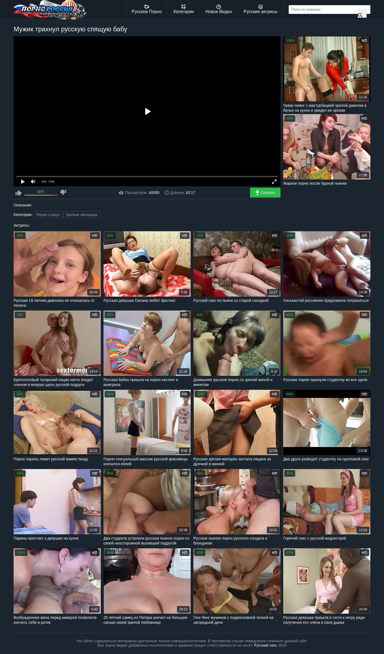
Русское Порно (147, 9)
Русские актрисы (260, 9)
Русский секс (265, 645)
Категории (183, 9)
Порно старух (48, 214)
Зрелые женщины (81, 214)
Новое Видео (218, 9)
